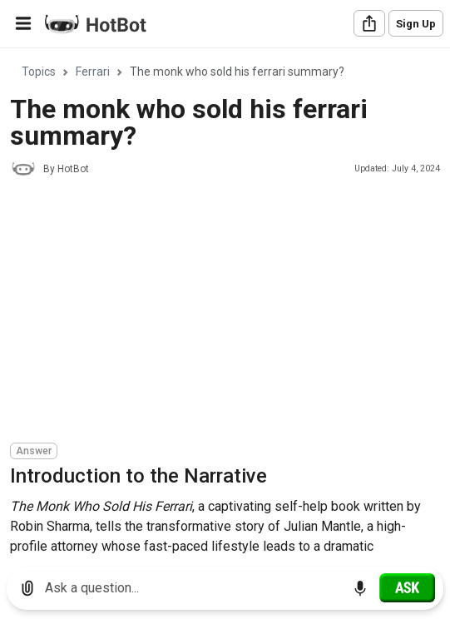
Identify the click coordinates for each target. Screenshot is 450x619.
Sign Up (416, 23)
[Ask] (407, 587)
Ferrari (93, 71)
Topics (39, 71)
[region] (225, 301)
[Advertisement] (230, 312)
